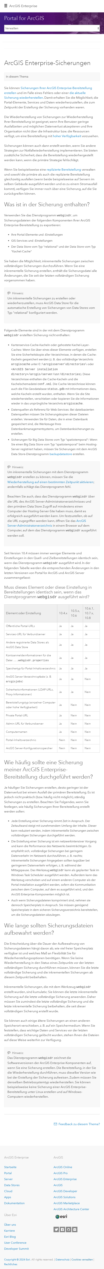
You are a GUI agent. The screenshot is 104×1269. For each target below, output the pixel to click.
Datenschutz (62, 1257)
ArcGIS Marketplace (67, 1200)
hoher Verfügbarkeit (67, 136)
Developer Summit (16, 1246)
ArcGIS (58, 1182)
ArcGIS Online (63, 1164)
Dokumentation (14, 1200)
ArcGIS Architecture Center (71, 1206)
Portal (8, 1170)
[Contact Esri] (74, 1227)
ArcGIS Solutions (64, 1194)
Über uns (10, 1222)
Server (8, 1176)
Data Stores (12, 1182)
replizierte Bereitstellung (64, 169)
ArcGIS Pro (61, 1170)
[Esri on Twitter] (56, 1227)
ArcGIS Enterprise (65, 1176)
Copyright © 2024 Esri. (17, 1257)
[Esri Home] (61, 1214)
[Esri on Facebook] (62, 1227)
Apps (7, 1194)
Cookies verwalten (82, 1257)
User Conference (15, 1240)
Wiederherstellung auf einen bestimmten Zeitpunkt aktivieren (50, 481)
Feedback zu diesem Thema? (79, 1121)
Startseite (10, 1164)
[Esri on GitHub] (68, 1227)
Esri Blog (10, 1234)
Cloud (8, 1188)
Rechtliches (10, 1261)
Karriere (9, 1228)
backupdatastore (61, 453)
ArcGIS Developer (65, 1188)
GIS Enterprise (23, 6)
